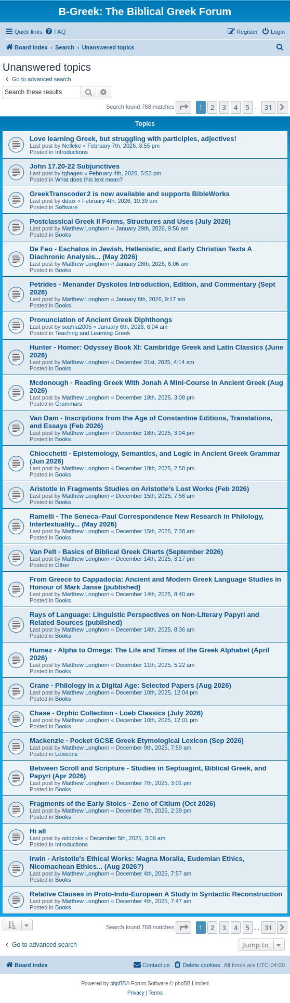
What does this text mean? (89, 179)
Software (66, 207)
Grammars (68, 404)
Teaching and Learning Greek (92, 333)
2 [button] (212, 107)
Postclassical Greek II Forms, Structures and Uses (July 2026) (130, 221)
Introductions (71, 152)
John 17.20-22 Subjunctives (75, 166)
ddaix (68, 201)
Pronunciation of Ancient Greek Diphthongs (101, 320)
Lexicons (66, 754)
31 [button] (268, 107)
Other (62, 565)
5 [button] (247, 107)
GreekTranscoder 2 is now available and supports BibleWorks (130, 194)
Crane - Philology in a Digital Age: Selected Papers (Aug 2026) (130, 685)
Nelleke (71, 146)
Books (63, 235)
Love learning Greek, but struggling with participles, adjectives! (133, 139)
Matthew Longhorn (85, 228)
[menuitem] (55, 31)
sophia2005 (76, 327)
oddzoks (72, 838)
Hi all (38, 831)
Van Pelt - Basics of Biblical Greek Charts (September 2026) (126, 552)
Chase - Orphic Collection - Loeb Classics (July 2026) (116, 713)
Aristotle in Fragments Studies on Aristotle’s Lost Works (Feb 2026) (139, 489)
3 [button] (224, 107)
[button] (183, 107)
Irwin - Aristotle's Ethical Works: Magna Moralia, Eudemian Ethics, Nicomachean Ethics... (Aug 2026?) (137, 862)
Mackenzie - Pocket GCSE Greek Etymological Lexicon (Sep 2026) (137, 740)
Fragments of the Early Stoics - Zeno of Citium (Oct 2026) (123, 803)
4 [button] (236, 107)
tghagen (72, 173)
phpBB (118, 983)
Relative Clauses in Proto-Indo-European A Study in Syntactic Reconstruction (156, 894)
